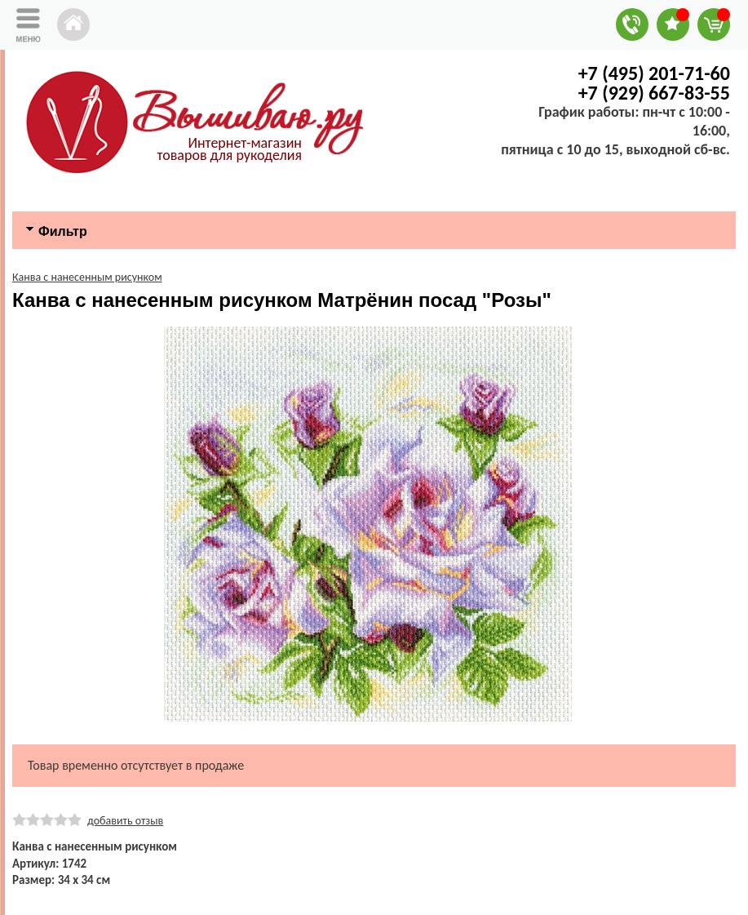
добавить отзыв (125, 821)
